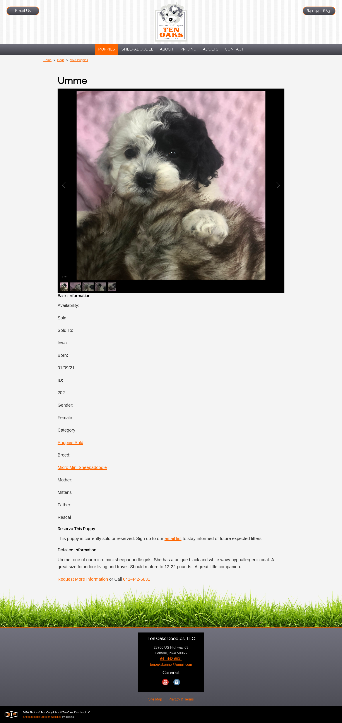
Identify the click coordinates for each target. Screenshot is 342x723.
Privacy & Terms (181, 699)
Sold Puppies (79, 60)
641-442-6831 (319, 10)
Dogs (60, 60)
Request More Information (83, 579)
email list (172, 538)
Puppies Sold (70, 442)
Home (47, 60)
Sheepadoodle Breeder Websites (42, 716)
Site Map (155, 699)
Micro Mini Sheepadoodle (82, 467)
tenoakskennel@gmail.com (171, 664)
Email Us (23, 10)
